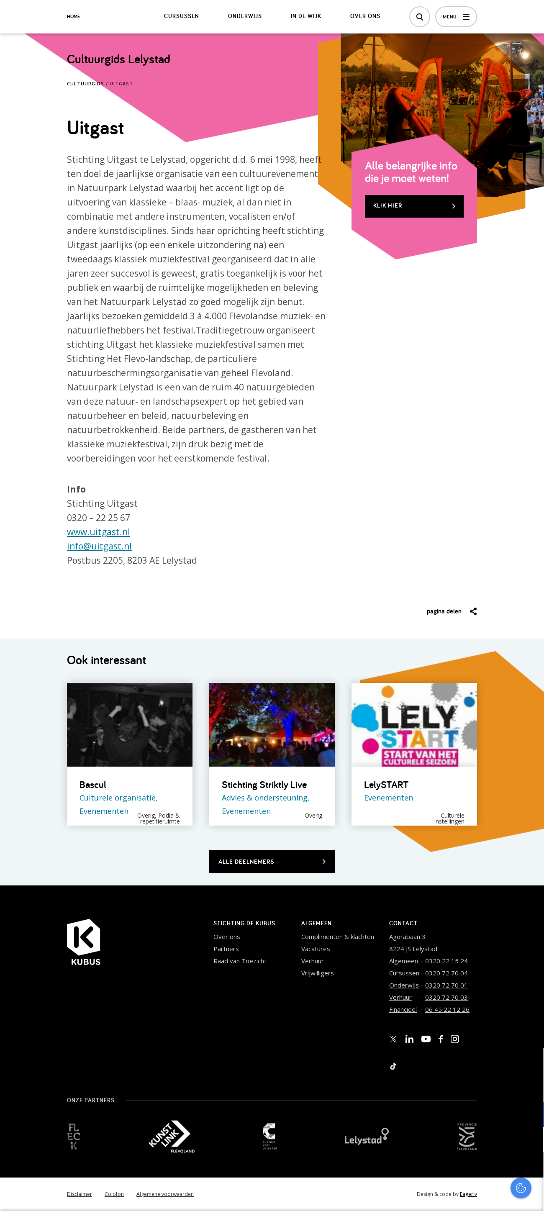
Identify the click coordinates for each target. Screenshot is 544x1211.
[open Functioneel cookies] (530, 1115)
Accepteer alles (473, 1171)
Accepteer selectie (473, 1195)
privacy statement (502, 1087)
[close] (531, 1063)
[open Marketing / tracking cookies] (530, 1140)
